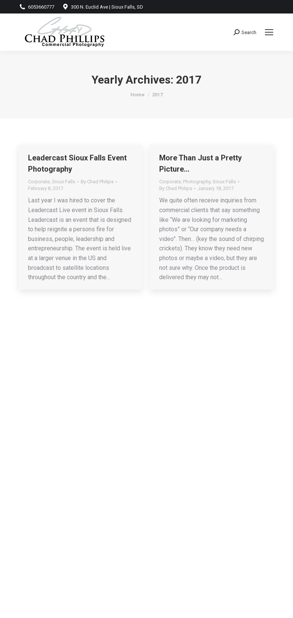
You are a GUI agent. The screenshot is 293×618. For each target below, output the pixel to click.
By (97, 181)
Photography (196, 181)
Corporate (39, 181)
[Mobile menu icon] (269, 32)
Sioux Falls (63, 181)
